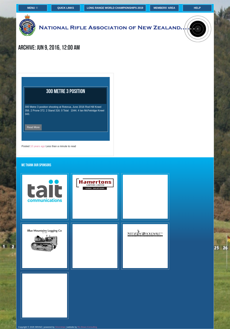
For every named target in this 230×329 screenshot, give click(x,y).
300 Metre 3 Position (65, 91)
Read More (33, 127)
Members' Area (164, 8)
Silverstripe (60, 327)
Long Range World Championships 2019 (115, 8)
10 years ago (37, 146)
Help (197, 8)
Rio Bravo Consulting (87, 327)
